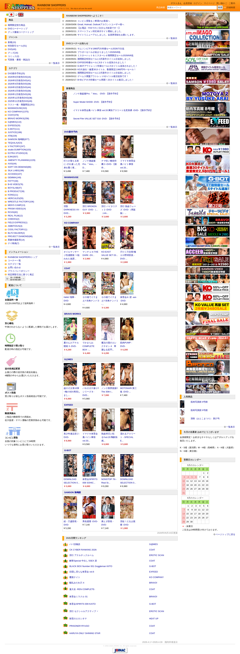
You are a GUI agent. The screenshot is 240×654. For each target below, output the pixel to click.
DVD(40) (12, 49)
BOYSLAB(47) (15, 188)
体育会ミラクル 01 (78, 596)
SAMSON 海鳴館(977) (18, 139)
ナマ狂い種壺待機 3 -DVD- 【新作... (109, 164)
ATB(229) (12, 136)
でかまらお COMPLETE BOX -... (88, 346)
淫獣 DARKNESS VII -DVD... (72, 210)
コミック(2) (13, 56)
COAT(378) (13, 115)
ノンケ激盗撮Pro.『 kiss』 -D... (89, 164)
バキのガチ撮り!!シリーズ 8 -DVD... (90, 391)
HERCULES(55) (16, 198)
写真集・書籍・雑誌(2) (19, 59)
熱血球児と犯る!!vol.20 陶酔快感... (109, 437)
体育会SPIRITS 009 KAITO (82, 604)
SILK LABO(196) (16, 170)
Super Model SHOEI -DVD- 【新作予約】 (93, 102)
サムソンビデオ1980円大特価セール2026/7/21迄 (101, 48)
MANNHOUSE (71, 177)
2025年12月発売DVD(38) (20, 98)
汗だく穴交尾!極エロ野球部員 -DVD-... (128, 255)
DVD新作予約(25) (16, 73)
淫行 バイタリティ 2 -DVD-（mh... (109, 210)
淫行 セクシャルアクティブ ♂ (83, 611)
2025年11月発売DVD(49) (20, 101)
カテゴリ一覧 (14, 264)
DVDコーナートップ (18, 28)
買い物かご (221, 3)
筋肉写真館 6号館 (199, 410)
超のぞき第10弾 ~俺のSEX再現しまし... (72, 391)
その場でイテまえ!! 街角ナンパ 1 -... (109, 300)
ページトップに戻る (225, 534)
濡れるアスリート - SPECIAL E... (127, 437)
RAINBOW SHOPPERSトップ (22, 257)
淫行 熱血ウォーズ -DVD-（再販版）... (128, 210)
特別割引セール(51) (17, 46)
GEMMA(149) (14, 177)
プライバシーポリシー (19, 271)
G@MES (68, 359)
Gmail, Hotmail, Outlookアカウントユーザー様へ (101, 24)
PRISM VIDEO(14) (17, 208)
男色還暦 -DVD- (90, 521)
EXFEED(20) (14, 125)
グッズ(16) (13, 53)
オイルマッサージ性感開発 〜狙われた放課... (72, 255)
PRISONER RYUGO (79, 626)
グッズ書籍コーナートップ (21, 32)
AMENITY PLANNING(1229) (21, 160)
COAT (67, 268)
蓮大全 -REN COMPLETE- (82, 589)
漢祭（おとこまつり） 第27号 (205, 418)
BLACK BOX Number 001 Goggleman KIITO (90, 566)
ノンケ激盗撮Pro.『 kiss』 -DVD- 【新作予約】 (96, 93)
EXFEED (68, 405)
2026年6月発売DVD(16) (19, 77)
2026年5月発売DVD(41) (19, 80)
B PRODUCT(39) (16, 191)
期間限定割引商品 (16, 25)
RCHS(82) (13, 212)
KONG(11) (13, 195)
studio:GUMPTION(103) (19, 149)
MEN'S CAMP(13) (16, 205)
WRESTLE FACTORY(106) (21, 201)
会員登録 (187, 3)
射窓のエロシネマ (78, 618)
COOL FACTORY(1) (17, 229)
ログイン (198, 3)
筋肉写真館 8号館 (199, 402)
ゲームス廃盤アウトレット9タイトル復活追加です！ (103, 76)
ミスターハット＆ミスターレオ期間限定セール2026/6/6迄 (106, 55)
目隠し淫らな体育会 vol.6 (81, 571)
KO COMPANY (71, 223)
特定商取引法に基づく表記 (21, 274)
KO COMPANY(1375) (18, 111)
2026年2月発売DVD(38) (19, 91)
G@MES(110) (15, 122)
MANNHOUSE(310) (17, 108)
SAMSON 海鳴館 (72, 492)
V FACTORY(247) (16, 146)
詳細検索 (230, 7)
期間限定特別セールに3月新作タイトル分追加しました (104, 59)
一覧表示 (55, 63)
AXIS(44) (12, 163)
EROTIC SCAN (156, 555)
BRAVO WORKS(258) (18, 118)
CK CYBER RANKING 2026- (83, 549)
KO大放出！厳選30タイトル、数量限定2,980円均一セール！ (107, 69)
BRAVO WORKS (72, 314)
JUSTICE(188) (15, 132)
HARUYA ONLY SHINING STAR (84, 633)
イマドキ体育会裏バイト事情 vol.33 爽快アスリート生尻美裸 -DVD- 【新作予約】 (112, 110)
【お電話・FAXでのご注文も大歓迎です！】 (99, 28)
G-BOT (67, 450)
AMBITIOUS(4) (15, 226)
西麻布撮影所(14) (16, 240)
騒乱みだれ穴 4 (76, 582)
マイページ (209, 3)
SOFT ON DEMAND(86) (19, 167)
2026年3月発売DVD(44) (19, 87)
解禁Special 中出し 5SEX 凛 (83, 560)
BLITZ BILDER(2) (16, 233)
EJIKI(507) (13, 156)
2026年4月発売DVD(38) (19, 84)
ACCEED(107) (15, 174)
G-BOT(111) (14, 129)
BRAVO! (153, 582)
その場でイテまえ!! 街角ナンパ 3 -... (90, 300)
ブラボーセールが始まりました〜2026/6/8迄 (99, 52)
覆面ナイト (74, 577)
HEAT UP (153, 618)
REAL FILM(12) (15, 215)
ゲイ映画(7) (13, 243)
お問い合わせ (14, 267)
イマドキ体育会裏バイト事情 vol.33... (127, 164)
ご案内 (232, 3)
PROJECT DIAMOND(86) (20, 236)
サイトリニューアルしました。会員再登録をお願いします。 (107, 35)
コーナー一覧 (14, 260)
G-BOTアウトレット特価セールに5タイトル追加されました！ (108, 66)
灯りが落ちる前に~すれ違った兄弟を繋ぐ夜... (72, 164)
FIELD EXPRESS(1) (18, 222)
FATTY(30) (13, 181)
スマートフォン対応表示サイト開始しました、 (100, 31)
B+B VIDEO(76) (15, 184)
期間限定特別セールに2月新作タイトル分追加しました (104, 73)
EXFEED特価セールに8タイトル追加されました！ (102, 62)
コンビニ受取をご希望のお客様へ (94, 21)
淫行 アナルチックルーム (81, 555)
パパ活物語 (74, 544)
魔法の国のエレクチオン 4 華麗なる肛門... (108, 346)
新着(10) (12, 42)
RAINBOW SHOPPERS (51, 5)
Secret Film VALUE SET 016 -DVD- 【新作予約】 (97, 118)
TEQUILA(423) (15, 143)
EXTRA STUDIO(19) (18, 153)
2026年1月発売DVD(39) (19, 94)
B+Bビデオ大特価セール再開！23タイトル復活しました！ (106, 80)
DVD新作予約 (70, 132)
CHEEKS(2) (13, 219)
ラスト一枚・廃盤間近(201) (21, 104)
